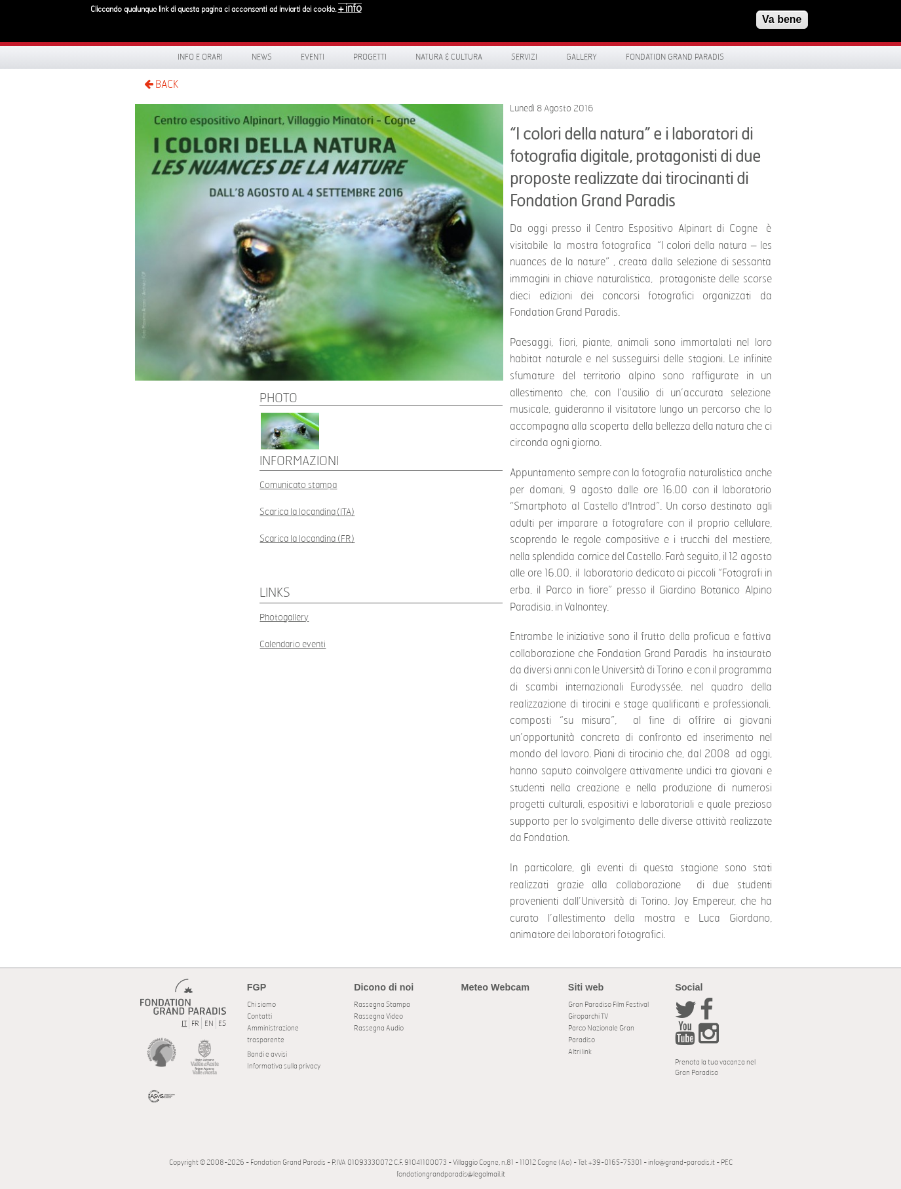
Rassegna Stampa (382, 1004)
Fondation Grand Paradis (675, 57)
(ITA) (345, 512)
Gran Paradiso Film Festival (608, 1004)
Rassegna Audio (379, 1028)
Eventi (312, 57)
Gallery (581, 57)
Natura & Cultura (448, 57)
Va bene (781, 19)
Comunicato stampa (298, 485)
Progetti (370, 57)
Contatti (259, 1016)
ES (222, 1023)
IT (184, 1023)
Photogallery (284, 617)
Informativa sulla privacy (283, 1066)
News (262, 57)
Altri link (580, 1051)
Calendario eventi (292, 644)
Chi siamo (261, 1004)
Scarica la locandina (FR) (307, 539)
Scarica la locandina (297, 512)
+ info (350, 8)
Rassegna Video (378, 1016)
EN (209, 1023)
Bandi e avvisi (267, 1054)
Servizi (524, 57)
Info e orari (200, 57)
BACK (161, 84)
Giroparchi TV (588, 1016)
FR (195, 1023)
